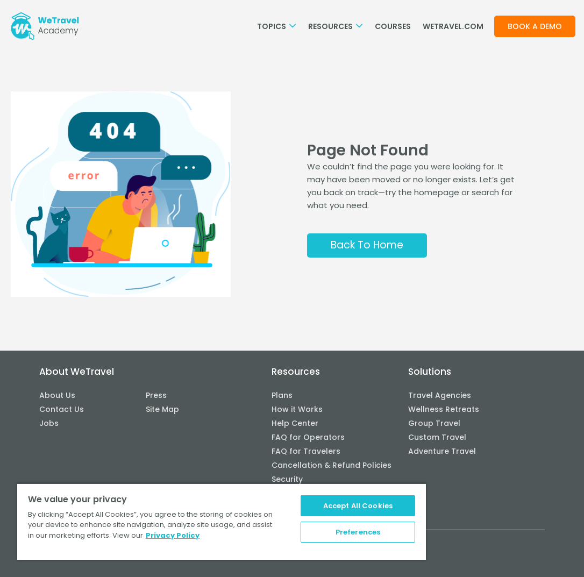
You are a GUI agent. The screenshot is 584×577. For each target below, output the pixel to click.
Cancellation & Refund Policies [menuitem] (331, 465)
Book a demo (535, 26)
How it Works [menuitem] (297, 409)
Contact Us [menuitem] (61, 409)
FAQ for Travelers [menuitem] (306, 451)
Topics (276, 26)
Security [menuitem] (287, 479)
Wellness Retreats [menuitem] (443, 409)
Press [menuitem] (156, 395)
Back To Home (367, 245)
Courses (393, 26)
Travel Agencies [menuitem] (439, 395)
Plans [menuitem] (282, 395)
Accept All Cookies (358, 506)
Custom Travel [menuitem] (437, 437)
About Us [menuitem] (57, 395)
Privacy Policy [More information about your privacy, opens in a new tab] (173, 535)
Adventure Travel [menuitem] (442, 451)
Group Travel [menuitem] (434, 423)
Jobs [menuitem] (49, 423)
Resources (335, 26)
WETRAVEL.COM (453, 26)
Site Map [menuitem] (162, 409)
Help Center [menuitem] (295, 423)
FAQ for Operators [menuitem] (308, 437)
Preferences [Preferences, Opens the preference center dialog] (358, 532)
